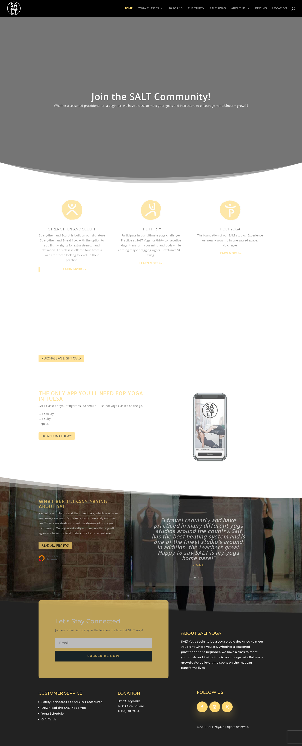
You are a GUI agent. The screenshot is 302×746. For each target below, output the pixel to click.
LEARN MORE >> (74, 269)
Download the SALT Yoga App (63, 708)
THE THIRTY (196, 8)
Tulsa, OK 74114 (128, 711)
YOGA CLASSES (148, 8)
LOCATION (279, 8)
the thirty (151, 228)
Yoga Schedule (52, 713)
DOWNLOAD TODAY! (57, 436)
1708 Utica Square (131, 706)
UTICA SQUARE (129, 701)
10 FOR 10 (175, 8)
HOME (128, 8)
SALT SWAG (218, 8)
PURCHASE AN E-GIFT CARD (61, 358)
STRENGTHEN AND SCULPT (72, 228)
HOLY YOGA (230, 228)
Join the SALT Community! (151, 96)
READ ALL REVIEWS (55, 545)
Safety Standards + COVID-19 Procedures (71, 702)
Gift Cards (48, 719)
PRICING (261, 8)
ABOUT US (238, 8)
